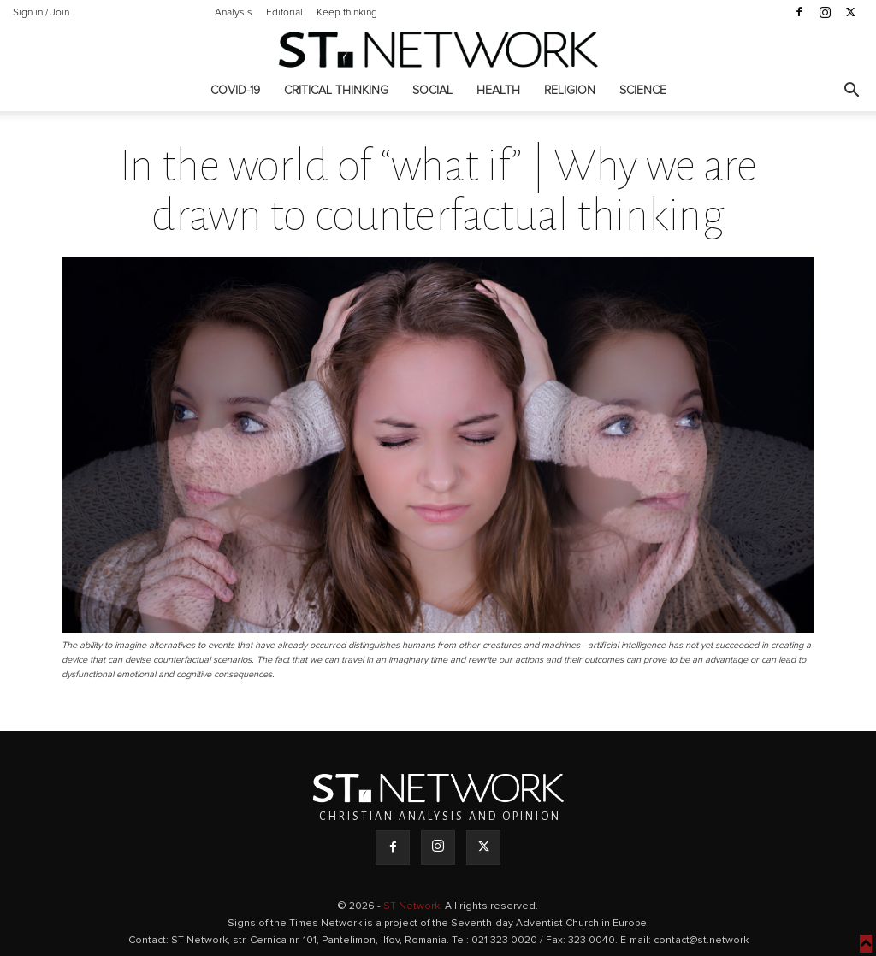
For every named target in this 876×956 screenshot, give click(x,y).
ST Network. (414, 906)
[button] (851, 92)
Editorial (284, 13)
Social (432, 91)
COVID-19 (235, 91)
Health (498, 91)
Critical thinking (336, 91)
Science (642, 91)
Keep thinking (347, 13)
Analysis (233, 13)
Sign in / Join (41, 13)
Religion (569, 91)
